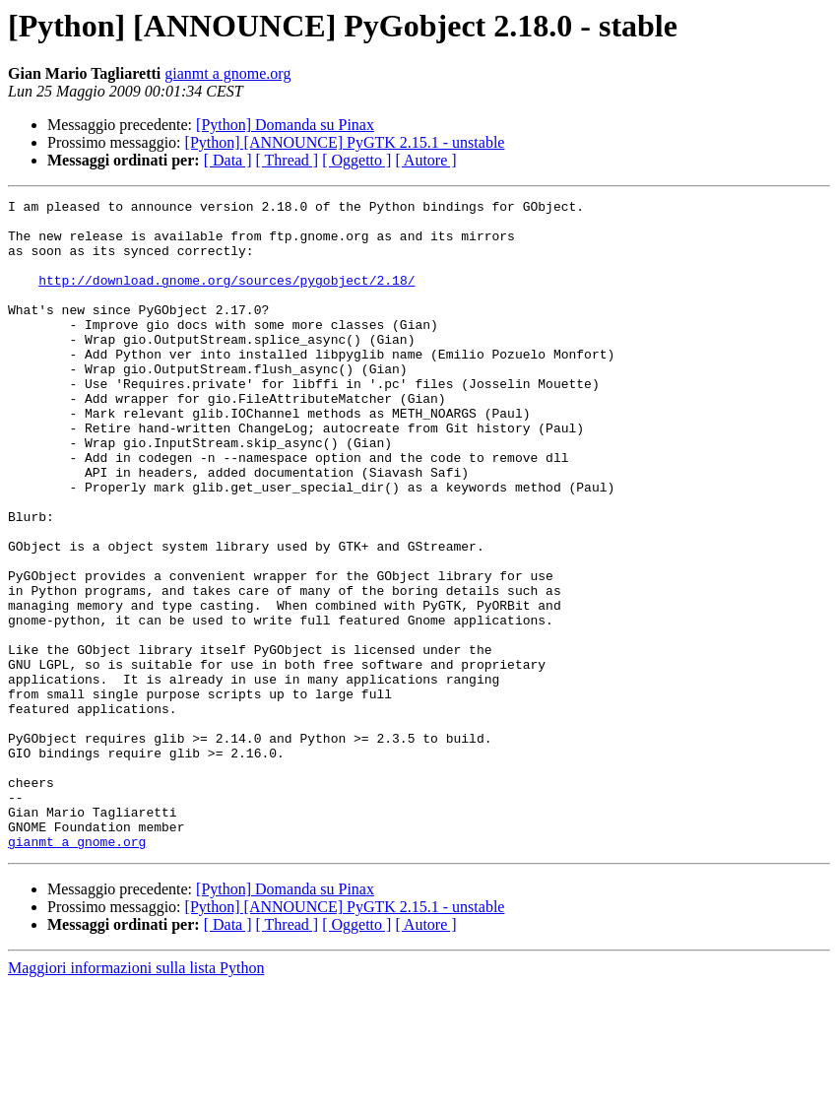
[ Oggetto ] (356, 160)
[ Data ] (228, 160)
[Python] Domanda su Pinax (285, 124)
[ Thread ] (287, 160)
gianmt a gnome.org (227, 73)
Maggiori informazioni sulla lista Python (136, 1097)
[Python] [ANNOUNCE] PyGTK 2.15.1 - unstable (345, 142)
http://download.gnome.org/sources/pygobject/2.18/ (226, 297)
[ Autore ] (425, 160)
